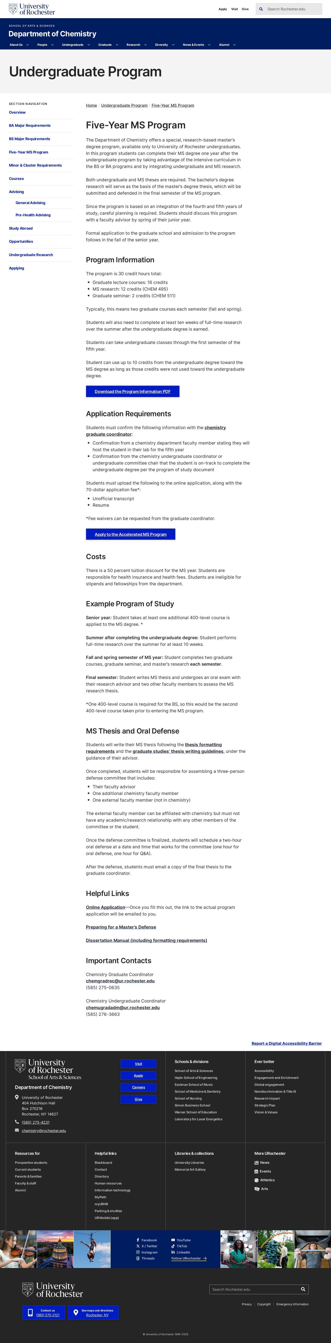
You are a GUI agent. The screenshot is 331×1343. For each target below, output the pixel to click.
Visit (234, 9)
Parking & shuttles (108, 1211)
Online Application (105, 907)
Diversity (161, 45)
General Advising (30, 202)
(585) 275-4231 (35, 1122)
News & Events (193, 45)
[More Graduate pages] (117, 44)
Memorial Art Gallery (190, 1169)
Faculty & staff (25, 1183)
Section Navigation (28, 103)
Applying (16, 268)
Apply (223, 9)
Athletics (264, 1180)
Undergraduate (72, 45)
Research (133, 45)
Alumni (224, 45)
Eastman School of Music (194, 1084)
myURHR (101, 1204)
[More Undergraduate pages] (88, 44)
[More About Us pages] (27, 44)
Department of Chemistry (52, 34)
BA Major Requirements (30, 125)
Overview (17, 112)
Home (91, 105)
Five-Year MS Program (28, 152)
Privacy (246, 1304)
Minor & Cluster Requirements (35, 165)
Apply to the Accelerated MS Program (130, 534)
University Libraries (189, 1162)
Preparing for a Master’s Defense (121, 927)
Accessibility (264, 1071)
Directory (102, 1176)
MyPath (100, 1197)
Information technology (113, 1190)
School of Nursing (188, 1098)
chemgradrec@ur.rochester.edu (120, 981)
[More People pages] (52, 44)
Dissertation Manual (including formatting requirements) (146, 940)
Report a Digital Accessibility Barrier (287, 1043)
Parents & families (28, 1176)
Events (262, 1171)
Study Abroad (21, 228)
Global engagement (269, 1084)
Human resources (108, 1183)
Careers (138, 1087)
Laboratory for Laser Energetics (199, 1119)
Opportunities (21, 241)
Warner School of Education (196, 1112)
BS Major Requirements (29, 138)
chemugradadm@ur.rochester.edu (123, 1007)
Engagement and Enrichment (276, 1077)
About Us (16, 45)
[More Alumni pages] (234, 44)
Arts (261, 1188)
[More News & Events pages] (209, 44)
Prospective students (31, 1162)
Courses (16, 178)
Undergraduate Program (124, 105)
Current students (28, 1169)
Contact (101, 1169)
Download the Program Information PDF (133, 391)
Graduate (105, 45)
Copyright (264, 1304)
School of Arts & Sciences (32, 26)
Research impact (267, 1098)
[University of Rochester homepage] (32, 9)
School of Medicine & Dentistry (198, 1091)
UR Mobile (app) (107, 1218)
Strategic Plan (264, 1105)
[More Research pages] (145, 44)
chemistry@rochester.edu (44, 1130)
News (261, 1162)
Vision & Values (266, 1112)
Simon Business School (192, 1105)
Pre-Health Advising (33, 214)
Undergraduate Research (31, 254)
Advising (16, 191)
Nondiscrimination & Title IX (275, 1091)
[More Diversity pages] (173, 44)
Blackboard (103, 1162)
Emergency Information (293, 1304)
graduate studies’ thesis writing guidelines (178, 751)
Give (245, 9)
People (42, 45)
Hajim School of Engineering (196, 1077)
